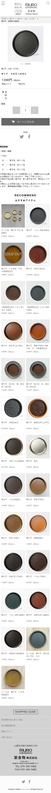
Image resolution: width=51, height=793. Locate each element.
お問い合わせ (6, 737)
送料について (6, 731)
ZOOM (27, 64)
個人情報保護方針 (8, 726)
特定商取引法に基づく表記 (12, 720)
